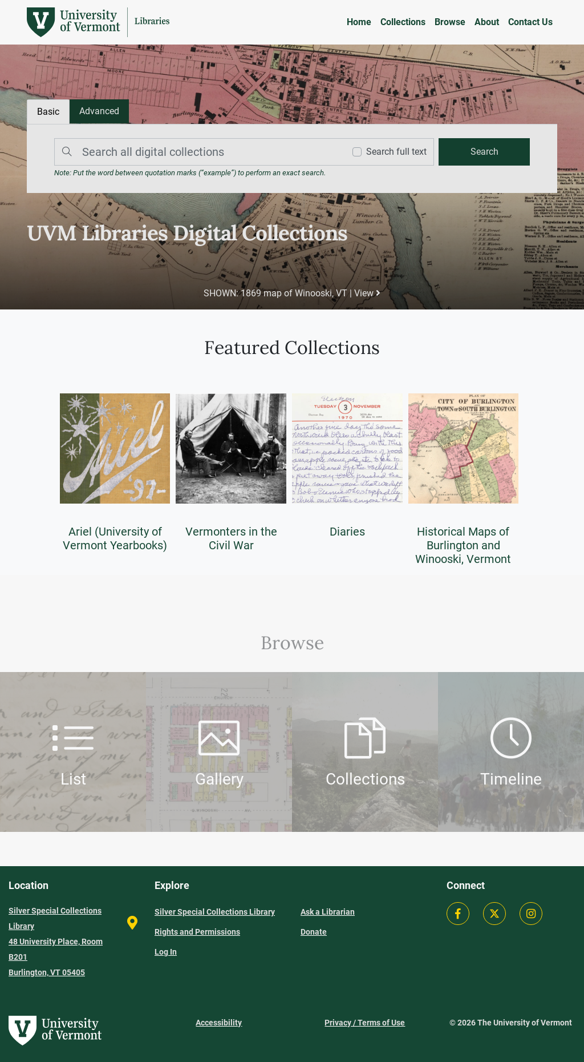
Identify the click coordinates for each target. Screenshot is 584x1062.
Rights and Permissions (197, 931)
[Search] (196, 152)
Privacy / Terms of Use (365, 1022)
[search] (484, 152)
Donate (314, 931)
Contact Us (530, 22)
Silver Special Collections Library (215, 911)
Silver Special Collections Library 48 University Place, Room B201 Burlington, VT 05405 (56, 941)
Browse (450, 22)
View (367, 293)
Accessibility (219, 1022)
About (486, 22)
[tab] (99, 111)
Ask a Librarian (328, 911)
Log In (166, 951)
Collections (402, 22)
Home (359, 22)
